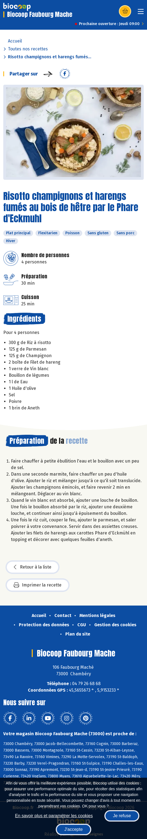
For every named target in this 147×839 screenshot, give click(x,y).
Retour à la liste (32, 567)
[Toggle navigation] (141, 13)
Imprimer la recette (37, 585)
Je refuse (122, 815)
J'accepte (73, 829)
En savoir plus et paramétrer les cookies (54, 815)
